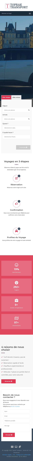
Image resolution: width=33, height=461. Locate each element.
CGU (14, 455)
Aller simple (6, 97)
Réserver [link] (8, 381)
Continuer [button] (23, 147)
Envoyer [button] (9, 435)
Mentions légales (7, 455)
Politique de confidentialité (23, 455)
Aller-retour (16, 97)
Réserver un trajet (7, 13)
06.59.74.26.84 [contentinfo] (15, 406)
